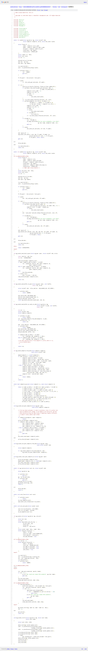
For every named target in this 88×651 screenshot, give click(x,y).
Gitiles (8, 649)
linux (20, 7)
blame (46, 10)
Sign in (85, 2)
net (59, 7)
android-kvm (14, 7)
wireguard (64, 7)
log (42, 10)
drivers (55, 7)
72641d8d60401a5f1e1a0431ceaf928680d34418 (36, 7)
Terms (15, 649)
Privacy (12, 649)
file (38, 10)
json (85, 648)
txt (82, 648)
